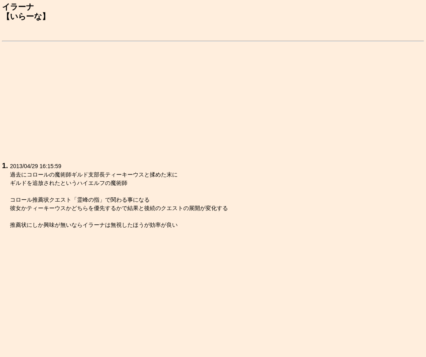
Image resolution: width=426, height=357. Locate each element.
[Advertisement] (213, 100)
